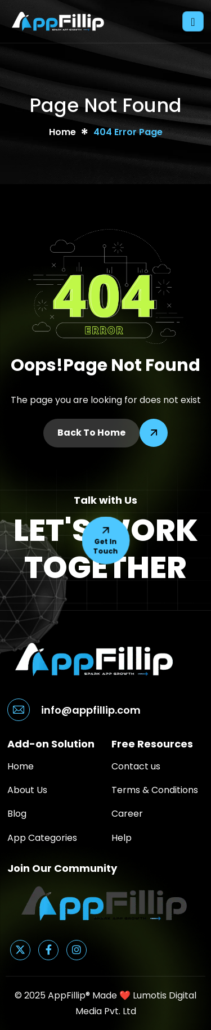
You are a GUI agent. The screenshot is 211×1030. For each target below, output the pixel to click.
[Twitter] (20, 950)
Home (20, 766)
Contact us (135, 766)
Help (121, 837)
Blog (16, 813)
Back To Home (91, 432)
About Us (27, 789)
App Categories (42, 837)
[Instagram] (76, 950)
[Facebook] (48, 950)
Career (127, 813)
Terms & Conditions (154, 789)
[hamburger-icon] (193, 21)
